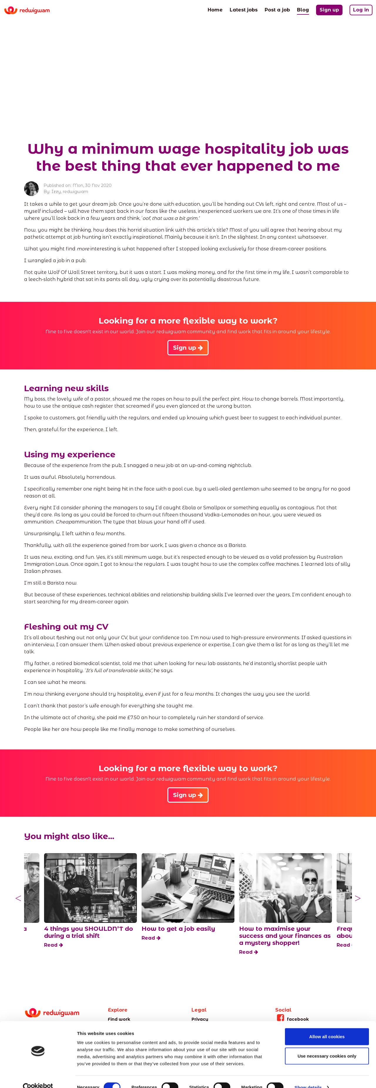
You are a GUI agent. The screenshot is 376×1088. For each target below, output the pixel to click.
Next (358, 898)
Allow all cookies (327, 1025)
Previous (18, 898)
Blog (303, 9)
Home (215, 9)
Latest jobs (244, 9)
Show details (308, 1076)
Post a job (277, 9)
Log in (361, 10)
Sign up (329, 10)
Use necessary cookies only (327, 1044)
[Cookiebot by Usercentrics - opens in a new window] (38, 1076)
